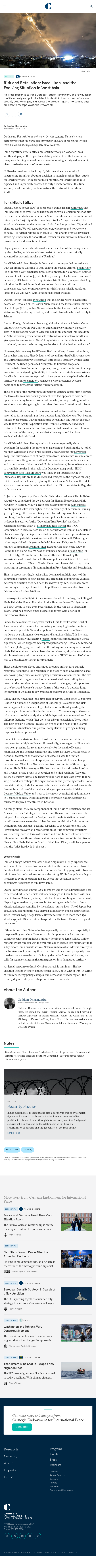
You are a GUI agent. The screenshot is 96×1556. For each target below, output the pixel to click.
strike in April (36, 171)
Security (27, 1150)
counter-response (39, 368)
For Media (54, 1486)
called (57, 323)
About (9, 1463)
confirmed (77, 207)
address (74, 947)
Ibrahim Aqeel (37, 546)
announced (39, 299)
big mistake (83, 267)
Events (54, 1454)
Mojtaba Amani (75, 651)
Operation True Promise (44, 424)
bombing (67, 898)
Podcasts (55, 1465)
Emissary (27, 1320)
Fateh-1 (48, 256)
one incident (30, 380)
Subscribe (22, 1427)
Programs (56, 1449)
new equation (60, 432)
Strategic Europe (31, 1209)
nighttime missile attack (25, 152)
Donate (9, 1477)
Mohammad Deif (57, 542)
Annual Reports (57, 1475)
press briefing (82, 280)
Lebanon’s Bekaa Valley (17, 793)
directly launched (39, 355)
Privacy (53, 1482)
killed (76, 496)
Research (11, 1449)
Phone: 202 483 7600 (14, 1529)
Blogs (53, 1459)
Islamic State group (38, 513)
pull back (53, 587)
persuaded (34, 364)
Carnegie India (27, 77)
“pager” (46, 638)
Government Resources (61, 1490)
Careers (54, 1479)
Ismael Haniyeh (59, 312)
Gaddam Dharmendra (17, 126)
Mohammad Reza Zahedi (51, 525)
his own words (42, 866)
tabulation (71, 902)
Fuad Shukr (76, 551)
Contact (54, 1471)
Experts (10, 1470)
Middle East (12, 1150)
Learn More (13, 1133)
